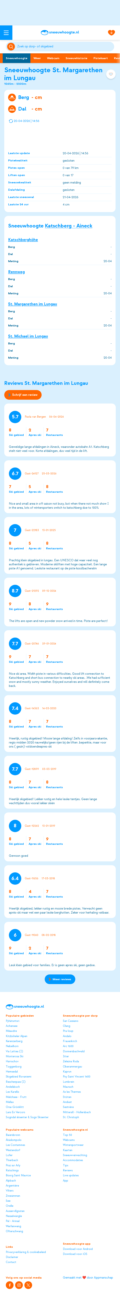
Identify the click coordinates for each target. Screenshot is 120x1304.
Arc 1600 (68, 1046)
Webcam (53, 58)
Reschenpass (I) (15, 1081)
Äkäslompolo (13, 1140)
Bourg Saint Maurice (18, 1175)
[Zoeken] (65, 46)
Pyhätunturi (12, 1021)
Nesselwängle (14, 1216)
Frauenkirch (70, 1041)
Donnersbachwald (74, 1051)
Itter (66, 1056)
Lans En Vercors (15, 1112)
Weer (37, 58)
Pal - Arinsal (13, 1221)
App (65, 1180)
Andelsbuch (13, 1086)
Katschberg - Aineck (68, 225)
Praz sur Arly (13, 1165)
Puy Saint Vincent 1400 (76, 1076)
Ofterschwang (14, 1231)
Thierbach (12, 1160)
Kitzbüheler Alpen (16, 1036)
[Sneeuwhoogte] (60, 32)
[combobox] (65, 46)
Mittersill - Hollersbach (77, 1112)
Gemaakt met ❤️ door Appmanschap (88, 1278)
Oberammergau (72, 1066)
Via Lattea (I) (14, 1051)
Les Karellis (12, 1091)
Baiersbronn (13, 1135)
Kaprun (67, 1071)
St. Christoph (71, 1117)
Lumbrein (68, 1081)
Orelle (9, 1206)
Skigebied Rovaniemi (18, 1076)
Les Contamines (15, 1145)
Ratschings (12, 1170)
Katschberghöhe (23, 239)
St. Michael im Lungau (28, 336)
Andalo (67, 1036)
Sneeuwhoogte (16, 58)
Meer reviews (60, 979)
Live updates (71, 1175)
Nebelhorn (12, 1046)
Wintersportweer (73, 1145)
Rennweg (16, 271)
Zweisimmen (13, 1195)
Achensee (11, 1026)
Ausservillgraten (15, 1211)
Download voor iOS (75, 1254)
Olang (66, 1026)
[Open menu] (6, 32)
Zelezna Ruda (71, 1061)
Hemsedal (12, 1071)
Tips (65, 1165)
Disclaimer (12, 1257)
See (8, 1200)
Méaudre (11, 1031)
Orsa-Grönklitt (15, 1107)
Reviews (68, 1170)
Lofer (9, 1155)
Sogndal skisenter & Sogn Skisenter (27, 1117)
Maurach (68, 1086)
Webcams (69, 1140)
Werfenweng (13, 1226)
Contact (11, 1262)
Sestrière (68, 1107)
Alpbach (11, 1180)
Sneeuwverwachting (75, 1155)
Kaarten (67, 1150)
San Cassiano (70, 1021)
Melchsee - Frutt (16, 1097)
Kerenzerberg (14, 1041)
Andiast (67, 1102)
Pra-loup (68, 1031)
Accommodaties (73, 1160)
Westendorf (13, 1150)
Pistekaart (100, 58)
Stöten (67, 1097)
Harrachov (12, 1061)
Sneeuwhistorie (76, 58)
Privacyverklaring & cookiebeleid (26, 1252)
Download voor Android (78, 1249)
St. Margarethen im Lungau (32, 304)
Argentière (12, 1185)
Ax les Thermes (72, 1091)
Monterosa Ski (14, 1056)
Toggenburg (13, 1066)
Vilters (9, 1190)
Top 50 (67, 1135)
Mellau (10, 1102)
